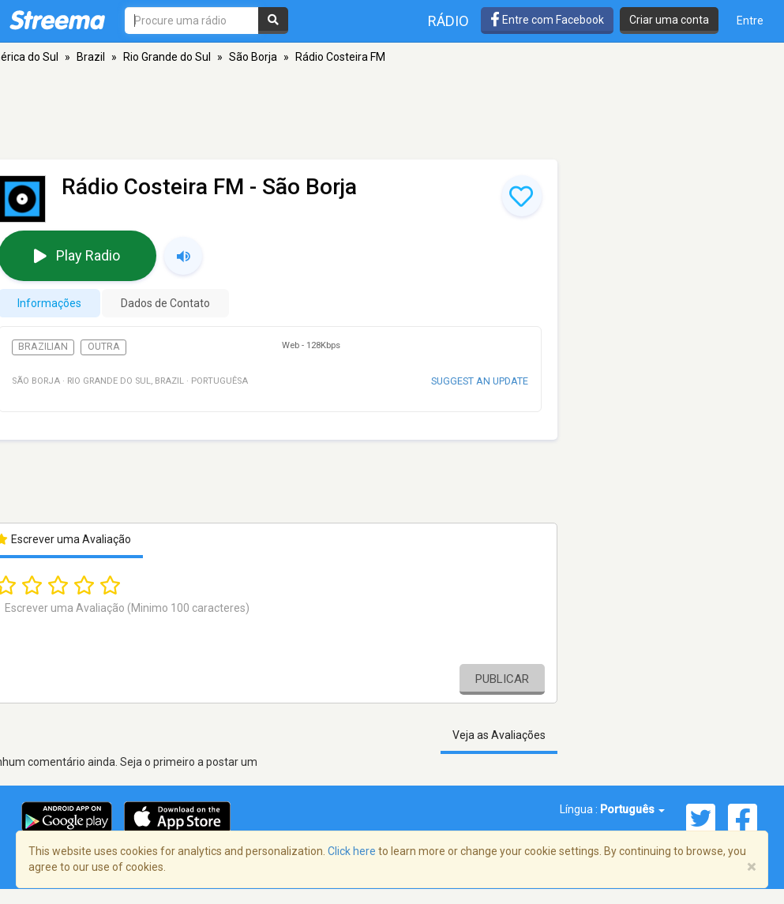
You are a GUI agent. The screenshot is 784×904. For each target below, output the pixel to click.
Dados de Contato (165, 303)
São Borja (253, 57)
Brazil (91, 57)
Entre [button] (750, 20)
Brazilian (43, 346)
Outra (104, 346)
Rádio (448, 21)
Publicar (502, 679)
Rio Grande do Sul (167, 57)
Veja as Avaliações (499, 735)
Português (632, 809)
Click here (352, 851)
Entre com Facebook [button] (547, 19)
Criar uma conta (669, 19)
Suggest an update (479, 381)
